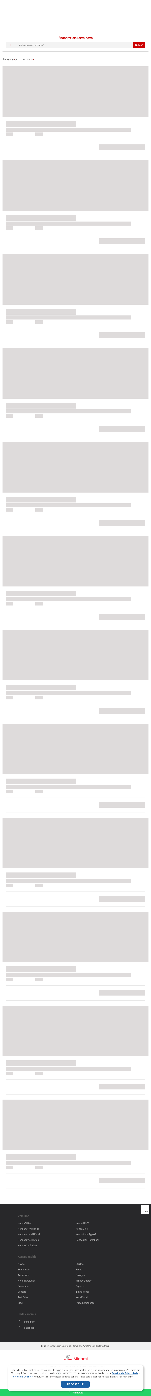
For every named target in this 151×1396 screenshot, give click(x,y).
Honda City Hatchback (87, 1240)
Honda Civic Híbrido (28, 1240)
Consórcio (23, 1286)
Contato (22, 1291)
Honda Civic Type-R (86, 1234)
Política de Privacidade (125, 1373)
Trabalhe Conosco (85, 1303)
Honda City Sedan (27, 1245)
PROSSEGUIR (75, 1384)
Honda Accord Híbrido (29, 1234)
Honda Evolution (26, 1280)
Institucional (82, 1291)
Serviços (80, 1275)
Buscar (139, 45)
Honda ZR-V (82, 1228)
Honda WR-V (24, 1223)
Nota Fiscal (82, 1297)
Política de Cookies (22, 1376)
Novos (21, 1264)
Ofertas (79, 1264)
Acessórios (23, 1275)
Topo (145, 1209)
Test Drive (23, 1297)
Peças (79, 1269)
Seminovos (23, 1269)
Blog (20, 1303)
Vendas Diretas (84, 1280)
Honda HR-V (82, 1223)
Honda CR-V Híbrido (28, 1228)
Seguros (80, 1286)
